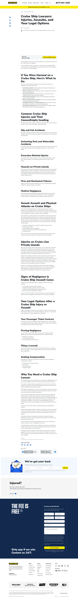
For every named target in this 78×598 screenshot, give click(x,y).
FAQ (38, 571)
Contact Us (31, 574)
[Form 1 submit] (54, 548)
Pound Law (48, 569)
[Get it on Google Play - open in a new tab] (65, 570)
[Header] (12, 2)
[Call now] (63, 3)
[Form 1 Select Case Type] (54, 525)
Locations (30, 2)
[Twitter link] (56, 565)
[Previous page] (29, 451)
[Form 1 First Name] (49, 514)
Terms (58, 543)
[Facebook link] (59, 565)
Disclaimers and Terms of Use (65, 596)
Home (22, 11)
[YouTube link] (62, 565)
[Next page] (48, 451)
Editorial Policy (49, 574)
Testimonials (40, 575)
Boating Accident (30, 11)
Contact (46, 2)
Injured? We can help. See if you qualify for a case (38, 7)
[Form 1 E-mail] (54, 521)
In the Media (40, 573)
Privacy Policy (38, 470)
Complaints (48, 567)
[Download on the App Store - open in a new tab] (58, 570)
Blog (25, 11)
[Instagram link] (65, 565)
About (42, 2)
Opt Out (47, 570)
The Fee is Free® (39, 568)
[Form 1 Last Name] (60, 514)
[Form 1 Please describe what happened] (54, 531)
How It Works (32, 570)
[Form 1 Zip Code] (60, 517)
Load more (12, 493)
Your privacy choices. (63, 593)
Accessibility (48, 565)
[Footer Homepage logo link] (17, 564)
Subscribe (65, 467)
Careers (30, 572)
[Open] (50, 3)
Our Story (39, 565)
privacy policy (47, 544)
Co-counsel (48, 572)
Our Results (24, 2)
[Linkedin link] (68, 565)
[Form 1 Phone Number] (49, 517)
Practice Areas (36, 2)
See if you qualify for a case (49, 57)
